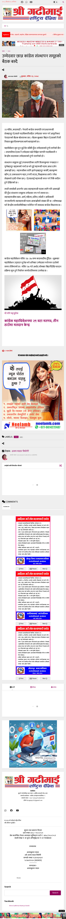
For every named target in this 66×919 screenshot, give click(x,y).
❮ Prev (21, 569)
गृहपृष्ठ (3, 51)
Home (19, 878)
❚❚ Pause (33, 569)
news (9, 51)
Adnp (61, 45)
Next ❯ (45, 569)
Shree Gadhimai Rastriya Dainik (19, 905)
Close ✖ (62, 911)
